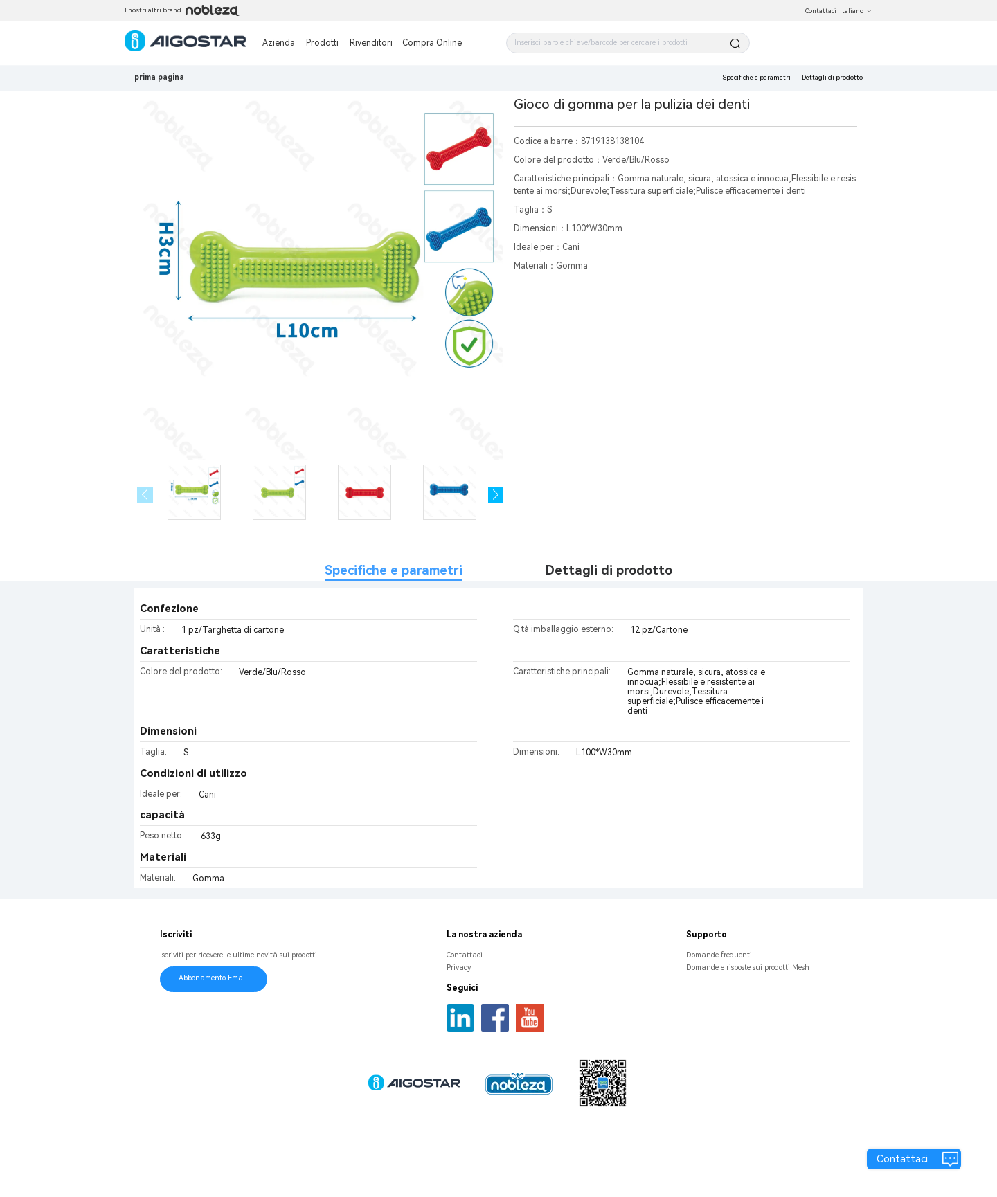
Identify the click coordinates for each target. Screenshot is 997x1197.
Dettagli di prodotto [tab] (609, 570)
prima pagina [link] (159, 77)
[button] (496, 495)
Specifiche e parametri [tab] (393, 570)
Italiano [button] (856, 11)
